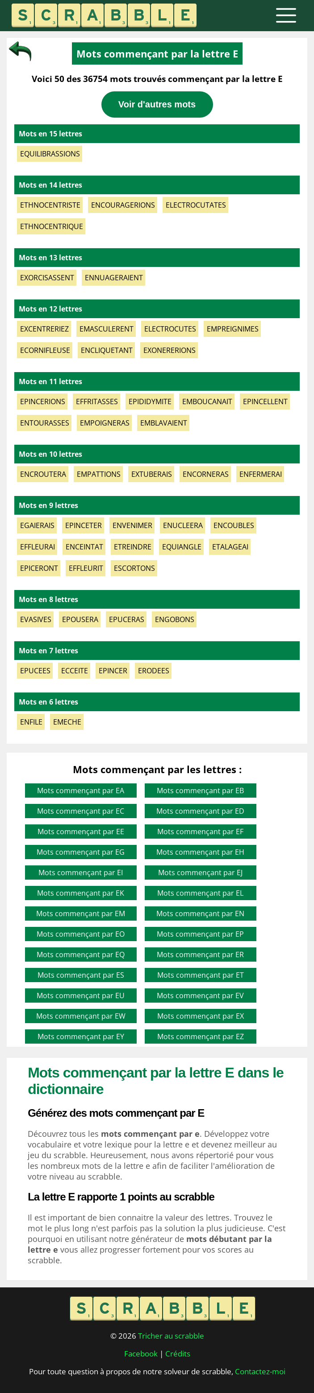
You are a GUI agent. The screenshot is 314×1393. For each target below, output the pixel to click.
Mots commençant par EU (81, 995)
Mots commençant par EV (200, 995)
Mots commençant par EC (80, 811)
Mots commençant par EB (200, 790)
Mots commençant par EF (200, 831)
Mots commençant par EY (81, 1036)
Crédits (177, 1353)
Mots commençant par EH (200, 852)
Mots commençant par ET (200, 975)
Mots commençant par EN (200, 913)
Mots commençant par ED (200, 811)
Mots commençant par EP (200, 934)
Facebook (141, 1353)
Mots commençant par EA (80, 790)
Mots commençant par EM (80, 913)
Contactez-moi (260, 1371)
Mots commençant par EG (81, 852)
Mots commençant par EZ (200, 1036)
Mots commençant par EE (81, 831)
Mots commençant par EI (80, 872)
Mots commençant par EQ (81, 954)
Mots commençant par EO (81, 934)
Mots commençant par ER (200, 954)
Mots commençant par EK (80, 893)
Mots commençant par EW (81, 1016)
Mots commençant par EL (200, 893)
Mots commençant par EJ (200, 872)
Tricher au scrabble (171, 1336)
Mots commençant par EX (200, 1016)
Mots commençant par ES (81, 975)
